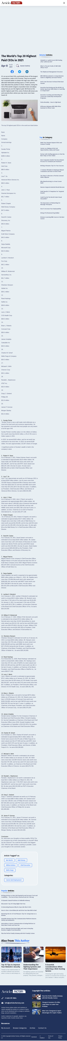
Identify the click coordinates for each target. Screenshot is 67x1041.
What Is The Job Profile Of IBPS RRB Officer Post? (50, 66)
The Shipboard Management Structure (51, 72)
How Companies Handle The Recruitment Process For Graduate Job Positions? (52, 160)
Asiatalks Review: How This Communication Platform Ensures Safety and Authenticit (18, 919)
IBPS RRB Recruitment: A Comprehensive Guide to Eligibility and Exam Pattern (52, 76)
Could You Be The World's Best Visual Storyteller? (51, 198)
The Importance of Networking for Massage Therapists (50, 203)
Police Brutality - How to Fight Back (50, 102)
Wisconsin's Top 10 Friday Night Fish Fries (13, 904)
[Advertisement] (33, 19)
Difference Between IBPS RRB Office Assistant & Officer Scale (50, 107)
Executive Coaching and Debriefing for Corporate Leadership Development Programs (51, 96)
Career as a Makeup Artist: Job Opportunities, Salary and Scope (49, 149)
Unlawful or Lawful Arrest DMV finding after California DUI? (51, 61)
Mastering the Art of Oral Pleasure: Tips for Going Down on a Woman (19, 914)
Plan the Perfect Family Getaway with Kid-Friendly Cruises (18, 933)
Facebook (34, 1037)
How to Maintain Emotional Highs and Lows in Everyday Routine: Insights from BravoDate (17, 929)
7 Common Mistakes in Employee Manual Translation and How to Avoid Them (52, 170)
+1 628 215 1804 (9, 998)
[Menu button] (64, 3)
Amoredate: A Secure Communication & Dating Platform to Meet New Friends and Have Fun (18, 924)
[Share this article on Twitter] (19, 71)
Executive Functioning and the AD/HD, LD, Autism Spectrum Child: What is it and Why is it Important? (52, 89)
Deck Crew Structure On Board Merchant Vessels (52, 82)
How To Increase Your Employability (50, 209)
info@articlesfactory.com (13, 1003)
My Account (5, 1028)
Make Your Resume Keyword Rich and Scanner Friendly (51, 143)
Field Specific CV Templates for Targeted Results (52, 192)
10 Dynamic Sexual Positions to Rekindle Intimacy (15, 900)
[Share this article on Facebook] (12, 71)
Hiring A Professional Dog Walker (49, 213)
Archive (34, 1028)
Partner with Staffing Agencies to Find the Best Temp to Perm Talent (52, 154)
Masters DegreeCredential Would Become (52, 187)
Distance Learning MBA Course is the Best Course (52, 217)
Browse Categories (20, 1028)
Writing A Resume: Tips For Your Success (52, 165)
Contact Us (44, 1028)
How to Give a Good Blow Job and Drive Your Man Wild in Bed (19, 910)
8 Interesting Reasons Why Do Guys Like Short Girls (16, 907)
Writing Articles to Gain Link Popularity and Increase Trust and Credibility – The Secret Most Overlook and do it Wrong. (19, 896)
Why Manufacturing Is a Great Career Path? (51, 182)
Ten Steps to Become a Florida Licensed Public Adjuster (52, 176)
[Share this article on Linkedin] (27, 71)
